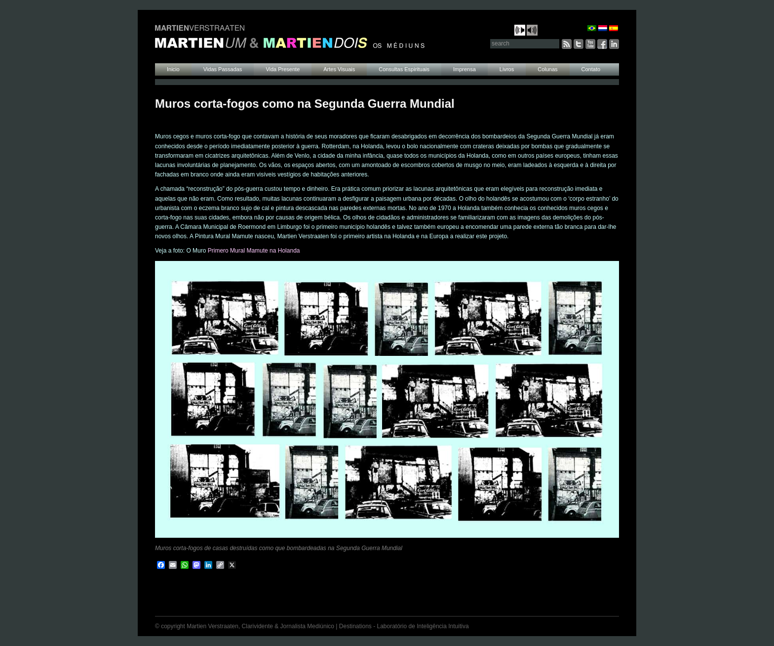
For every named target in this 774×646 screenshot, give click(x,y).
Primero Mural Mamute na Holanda (254, 250)
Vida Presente (283, 69)
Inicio (173, 69)
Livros (507, 69)
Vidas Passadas (222, 69)
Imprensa (464, 69)
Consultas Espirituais (404, 69)
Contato (591, 69)
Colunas (547, 69)
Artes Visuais (339, 69)
